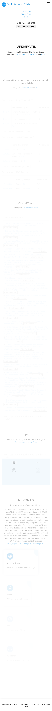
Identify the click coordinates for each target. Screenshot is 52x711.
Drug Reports (13, 547)
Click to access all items (26, 28)
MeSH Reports (26, 547)
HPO (26, 18)
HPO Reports (38, 547)
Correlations (26, 12)
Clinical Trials (26, 15)
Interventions (13, 565)
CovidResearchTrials (9, 704)
